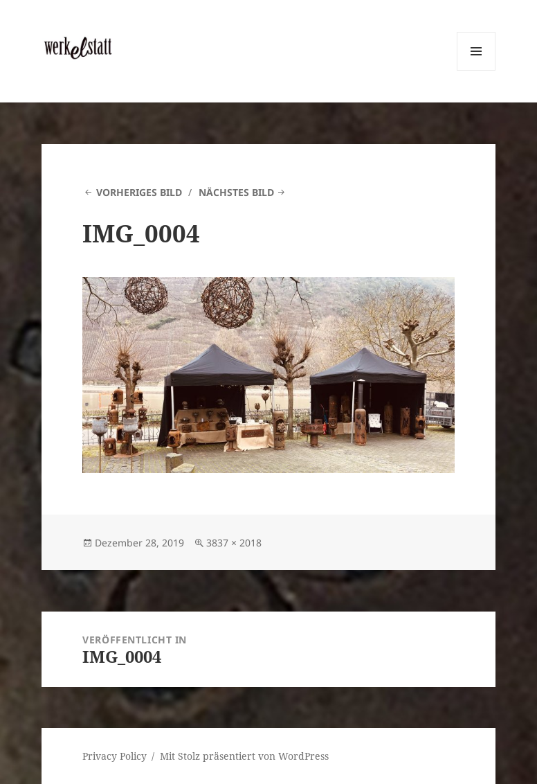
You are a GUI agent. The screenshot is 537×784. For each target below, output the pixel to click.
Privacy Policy (114, 756)
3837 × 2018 (234, 542)
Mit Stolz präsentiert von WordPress (244, 756)
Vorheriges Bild (139, 192)
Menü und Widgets (476, 70)
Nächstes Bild (236, 192)
